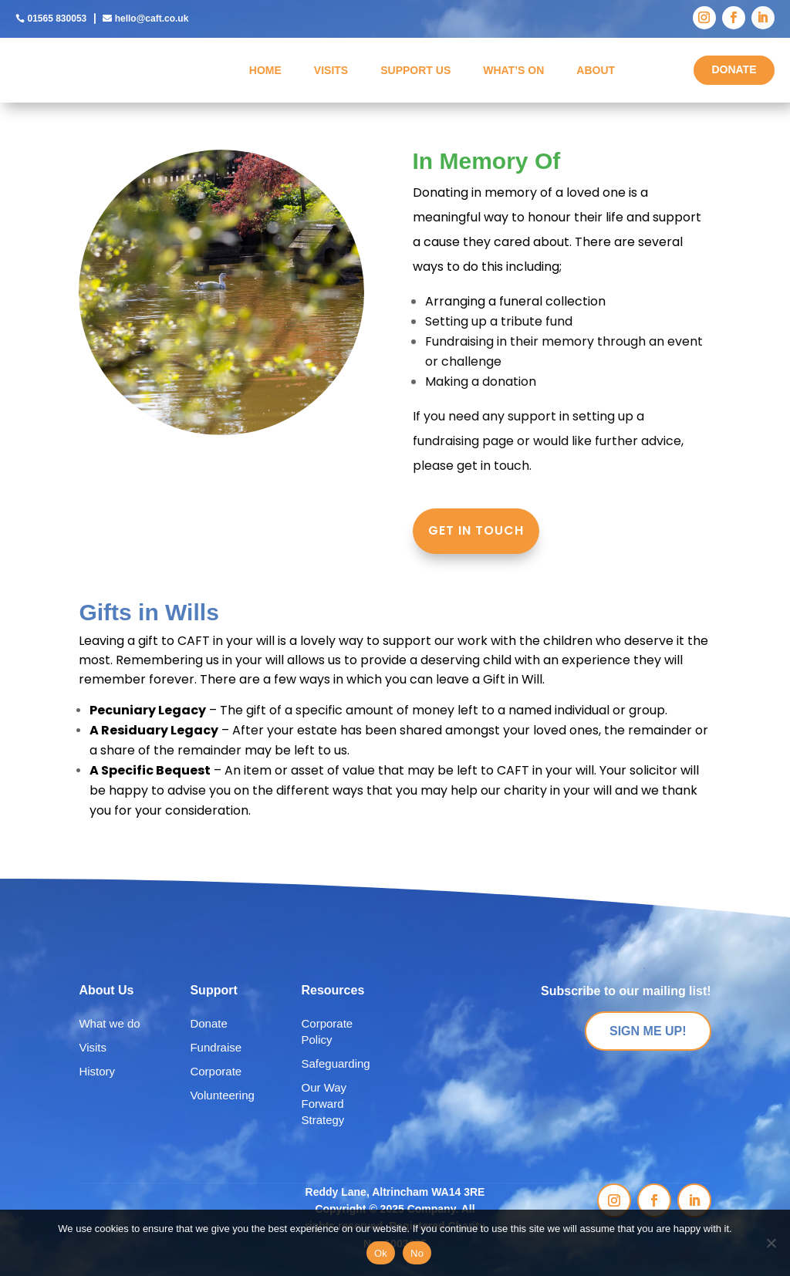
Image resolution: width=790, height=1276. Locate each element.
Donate (208, 1023)
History (97, 1071)
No (417, 1253)
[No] (770, 1243)
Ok (380, 1253)
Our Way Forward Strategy (323, 1103)
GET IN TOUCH (476, 531)
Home (265, 70)
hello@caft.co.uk (152, 18)
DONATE (733, 69)
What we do (109, 1023)
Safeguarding (335, 1063)
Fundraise (215, 1047)
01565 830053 (56, 18)
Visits (331, 70)
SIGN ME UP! (648, 1031)
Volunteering (222, 1095)
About (595, 70)
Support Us (415, 70)
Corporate (215, 1071)
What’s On (513, 70)
